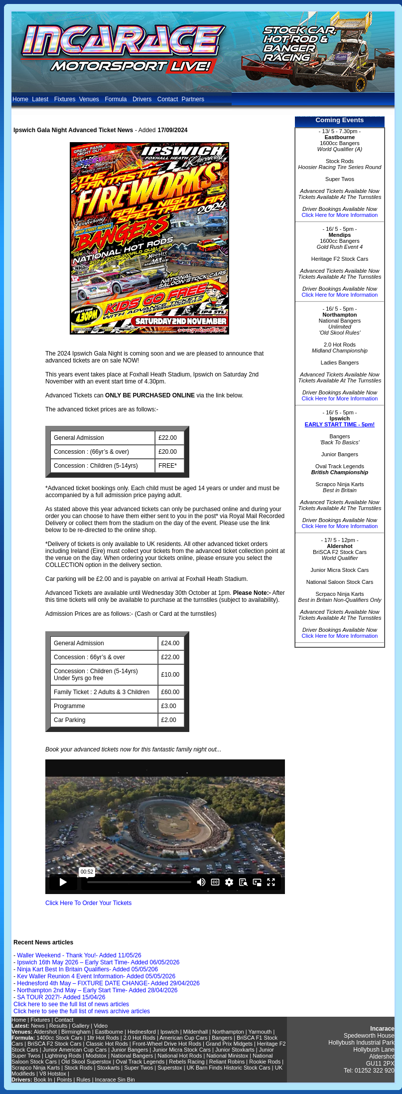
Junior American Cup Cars (75, 1050)
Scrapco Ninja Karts (35, 1068)
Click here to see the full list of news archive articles (81, 1011)
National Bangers (132, 1056)
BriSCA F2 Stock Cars (54, 1044)
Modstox (96, 1056)
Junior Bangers (129, 1050)
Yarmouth (259, 1032)
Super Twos (138, 1068)
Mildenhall (195, 1032)
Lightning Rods (63, 1056)
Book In (43, 1080)
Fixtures (65, 99)
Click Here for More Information (340, 215)
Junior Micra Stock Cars (181, 1050)
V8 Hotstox (52, 1074)
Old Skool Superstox (86, 1062)
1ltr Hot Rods (103, 1038)
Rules (84, 1080)
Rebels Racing (187, 1062)
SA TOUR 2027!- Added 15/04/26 (61, 997)
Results (58, 1026)
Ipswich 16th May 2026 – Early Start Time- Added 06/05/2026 (98, 962)
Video (101, 1026)
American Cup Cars (183, 1038)
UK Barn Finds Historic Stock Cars (228, 1068)
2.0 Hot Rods (139, 1038)
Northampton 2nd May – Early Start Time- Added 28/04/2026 (97, 990)
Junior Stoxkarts (235, 1050)
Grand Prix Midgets (229, 1044)
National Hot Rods (179, 1056)
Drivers (143, 99)
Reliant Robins (227, 1062)
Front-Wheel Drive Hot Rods (167, 1044)
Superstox (169, 1068)
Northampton (228, 1032)
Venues (90, 99)
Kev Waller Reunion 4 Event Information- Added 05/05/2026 (96, 976)
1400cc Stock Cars (59, 1038)
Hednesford (142, 1032)
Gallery (80, 1026)
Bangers (222, 1038)
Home (20, 99)
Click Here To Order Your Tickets (88, 903)
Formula (117, 99)
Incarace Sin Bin (115, 1080)
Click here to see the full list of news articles (71, 1004)
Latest (41, 99)
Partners (193, 99)
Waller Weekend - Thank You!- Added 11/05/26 (79, 955)
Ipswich (169, 1032)
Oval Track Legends (140, 1062)
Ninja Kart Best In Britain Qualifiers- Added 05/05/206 (87, 969)
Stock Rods (78, 1068)
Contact (167, 99)
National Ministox (227, 1056)
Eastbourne (109, 1032)
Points (64, 1080)
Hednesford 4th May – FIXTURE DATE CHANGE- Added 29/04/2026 (108, 983)
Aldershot (45, 1032)
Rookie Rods (264, 1062)
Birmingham (76, 1032)
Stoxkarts (108, 1068)
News (38, 1026)
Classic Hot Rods (107, 1044)
